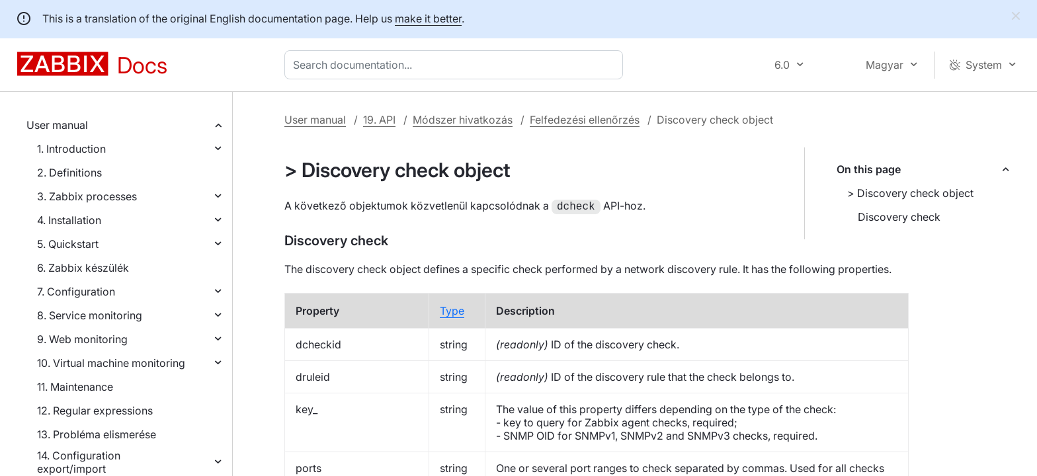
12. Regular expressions (95, 410)
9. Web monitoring (82, 339)
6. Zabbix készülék (83, 267)
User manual (57, 125)
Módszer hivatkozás (463, 119)
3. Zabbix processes (87, 196)
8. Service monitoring (89, 315)
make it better (428, 18)
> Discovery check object (910, 193)
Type (452, 325)
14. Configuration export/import (78, 462)
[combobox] (456, 64)
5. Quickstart (68, 244)
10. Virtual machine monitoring (111, 363)
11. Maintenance (75, 386)
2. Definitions (69, 172)
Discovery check (899, 216)
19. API (379, 119)
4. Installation (69, 220)
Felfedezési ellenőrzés (585, 119)
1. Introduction (71, 148)
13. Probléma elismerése (96, 434)
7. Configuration (76, 291)
